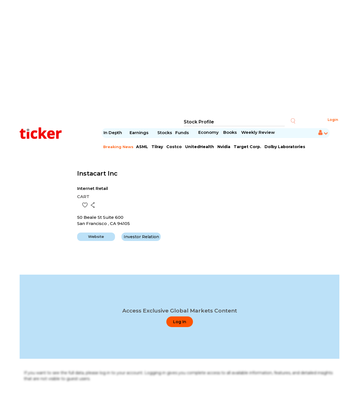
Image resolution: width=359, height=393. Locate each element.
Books (230, 132)
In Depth (112, 132)
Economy (208, 132)
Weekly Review (258, 132)
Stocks (164, 132)
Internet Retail (92, 188)
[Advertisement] (179, 59)
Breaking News (118, 146)
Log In (179, 321)
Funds (182, 132)
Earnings (139, 132)
